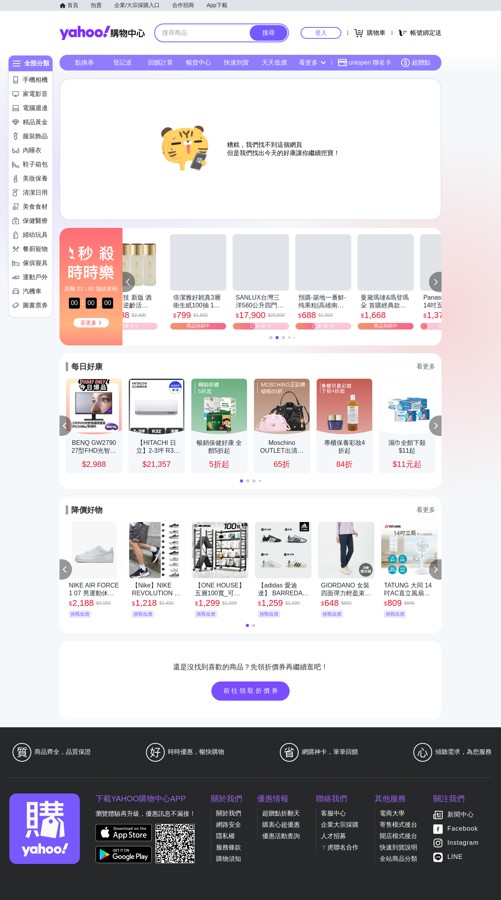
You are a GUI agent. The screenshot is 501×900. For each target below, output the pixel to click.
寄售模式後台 (398, 824)
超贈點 (416, 62)
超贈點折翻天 (281, 813)
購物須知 (228, 858)
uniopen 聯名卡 (364, 62)
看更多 (312, 62)
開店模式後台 (398, 836)
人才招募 (333, 836)
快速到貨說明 (398, 847)
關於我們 (228, 813)
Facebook (462, 828)
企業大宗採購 (340, 824)
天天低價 (274, 62)
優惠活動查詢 (281, 836)
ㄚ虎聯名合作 (340, 847)
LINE (455, 856)
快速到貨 (236, 62)
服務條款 (228, 847)
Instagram (463, 842)
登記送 (122, 62)
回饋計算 (160, 62)
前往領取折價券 (251, 690)
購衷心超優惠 (281, 824)
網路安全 (228, 824)
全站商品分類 (398, 858)
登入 (321, 32)
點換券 (84, 62)
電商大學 (392, 813)
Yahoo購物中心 (102, 32)
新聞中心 (460, 814)
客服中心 (333, 813)
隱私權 (225, 836)
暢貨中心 (198, 62)
